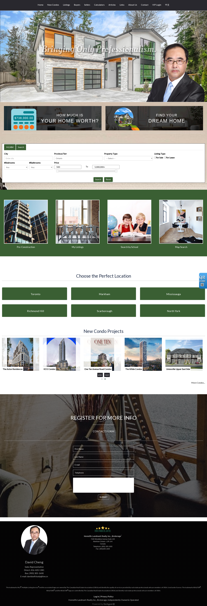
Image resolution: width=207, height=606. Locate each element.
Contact (144, 4)
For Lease (170, 157)
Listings (66, 4)
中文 (167, 4)
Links (122, 4)
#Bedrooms (9, 162)
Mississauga (173, 294)
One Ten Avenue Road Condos (97, 369)
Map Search (181, 246)
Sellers (87, 4)
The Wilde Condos (133, 369)
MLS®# (9, 147)
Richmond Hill (35, 311)
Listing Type (159, 153)
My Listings (78, 246)
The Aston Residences (13, 369)
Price (56, 162)
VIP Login (156, 4)
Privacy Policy (106, 596)
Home (40, 4)
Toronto (35, 294)
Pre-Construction (26, 246)
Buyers (77, 4)
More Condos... (198, 382)
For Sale (159, 157)
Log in (96, 596)
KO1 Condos (49, 369)
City (6, 153)
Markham (104, 294)
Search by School (129, 246)
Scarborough (104, 311)
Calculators (99, 4)
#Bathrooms (35, 162)
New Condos (53, 4)
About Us (132, 4)
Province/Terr (60, 153)
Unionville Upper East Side (178, 369)
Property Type (110, 153)
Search (21, 147)
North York (173, 311)
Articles (112, 4)
